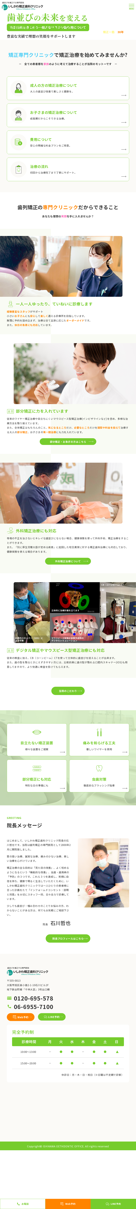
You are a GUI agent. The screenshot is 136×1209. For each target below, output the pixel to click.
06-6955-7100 (33, 1065)
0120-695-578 (33, 1057)
